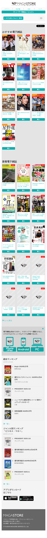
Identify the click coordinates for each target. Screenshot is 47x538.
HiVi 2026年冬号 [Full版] (8, 83)
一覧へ (6, 424)
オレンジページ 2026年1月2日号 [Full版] (38, 83)
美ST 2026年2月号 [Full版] (23, 113)
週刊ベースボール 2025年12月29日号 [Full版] (38, 215)
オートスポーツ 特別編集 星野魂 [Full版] (8, 142)
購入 (8, 59)
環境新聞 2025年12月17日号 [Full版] (38, 308)
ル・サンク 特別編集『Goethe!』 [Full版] (8, 308)
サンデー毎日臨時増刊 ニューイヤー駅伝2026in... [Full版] (38, 114)
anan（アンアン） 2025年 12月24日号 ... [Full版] (8, 54)
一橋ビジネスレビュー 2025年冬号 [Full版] (23, 83)
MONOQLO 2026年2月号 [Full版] (38, 184)
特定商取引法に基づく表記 (11, 521)
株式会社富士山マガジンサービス (20, 523)
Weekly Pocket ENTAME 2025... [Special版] (37, 278)
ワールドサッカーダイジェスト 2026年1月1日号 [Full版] (8, 246)
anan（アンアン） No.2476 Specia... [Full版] (23, 54)
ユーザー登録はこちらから (23, 12)
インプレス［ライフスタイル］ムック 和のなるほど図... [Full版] (23, 185)
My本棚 (18, 9)
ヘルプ (40, 9)
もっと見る (7, 320)
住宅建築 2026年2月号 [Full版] (8, 184)
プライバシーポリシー (25, 519)
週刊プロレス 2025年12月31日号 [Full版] (23, 215)
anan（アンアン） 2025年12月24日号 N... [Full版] (38, 54)
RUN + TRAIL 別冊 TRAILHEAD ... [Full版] (23, 277)
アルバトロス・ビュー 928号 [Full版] (23, 245)
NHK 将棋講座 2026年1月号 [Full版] (8, 277)
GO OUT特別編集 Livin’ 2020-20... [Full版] (8, 113)
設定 (29, 9)
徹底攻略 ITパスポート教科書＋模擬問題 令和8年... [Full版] (8, 216)
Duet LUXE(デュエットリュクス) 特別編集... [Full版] (23, 309)
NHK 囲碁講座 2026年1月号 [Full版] (38, 245)
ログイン (7, 9)
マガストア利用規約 (9, 519)
